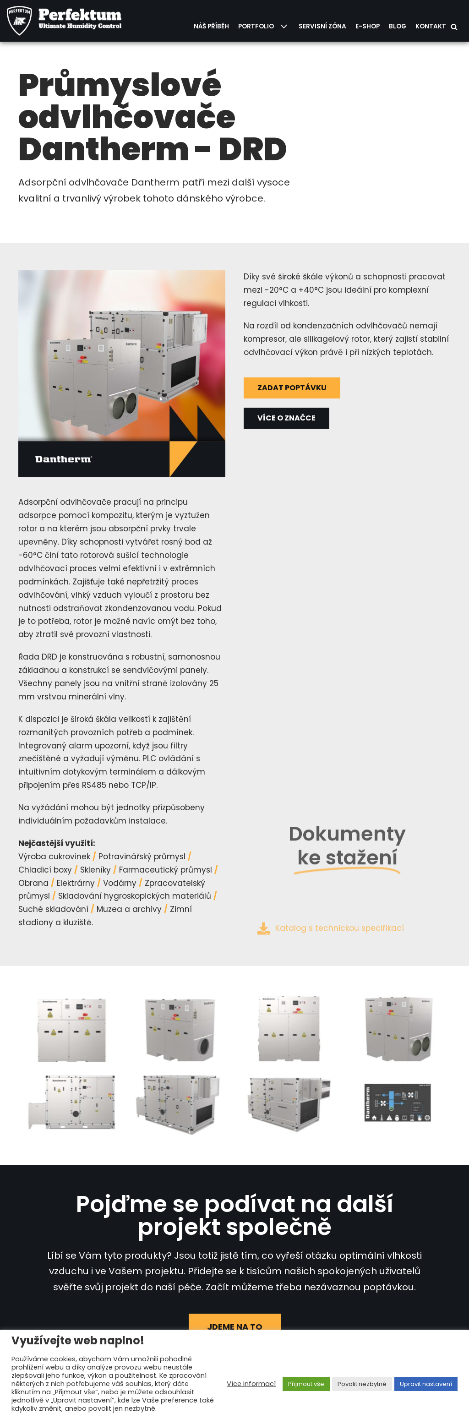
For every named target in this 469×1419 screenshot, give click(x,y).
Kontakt (430, 26)
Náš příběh (211, 26)
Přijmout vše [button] (306, 1384)
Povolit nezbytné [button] (362, 1384)
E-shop (367, 26)
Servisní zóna (322, 26)
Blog (397, 26)
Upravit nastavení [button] (426, 1384)
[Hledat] (454, 26)
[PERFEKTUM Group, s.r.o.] (66, 21)
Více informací (251, 1384)
